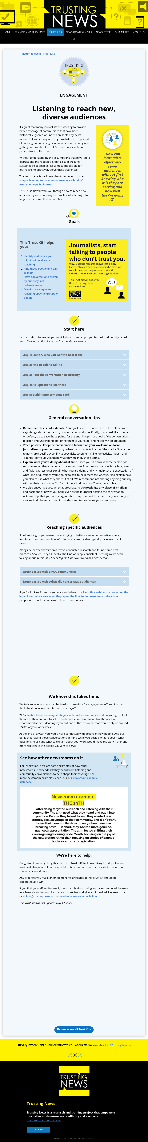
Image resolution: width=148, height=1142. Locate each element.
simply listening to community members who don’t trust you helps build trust (51, 182)
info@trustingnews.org (40, 896)
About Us (139, 32)
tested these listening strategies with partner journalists (62, 715)
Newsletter (103, 32)
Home (7, 32)
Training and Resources (30, 32)
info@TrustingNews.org (118, 1045)
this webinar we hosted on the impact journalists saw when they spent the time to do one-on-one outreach (73, 594)
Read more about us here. (44, 1120)
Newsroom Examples (79, 32)
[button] (74, 39)
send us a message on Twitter (78, 896)
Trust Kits (55, 32)
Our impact (122, 32)
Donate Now (38, 1129)
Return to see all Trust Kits (74, 1029)
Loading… (74, 964)
